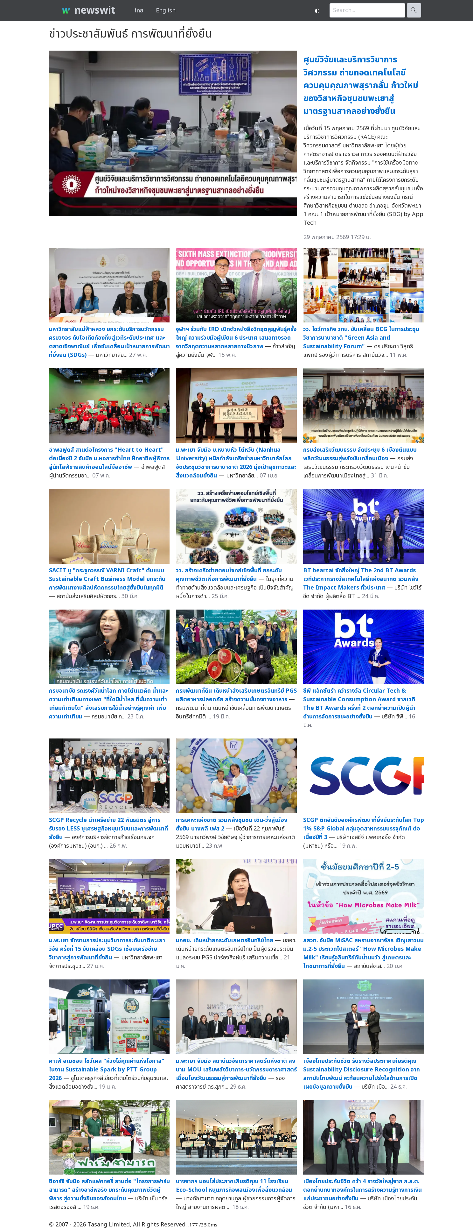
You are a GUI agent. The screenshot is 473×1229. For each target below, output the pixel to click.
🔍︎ (414, 10)
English (166, 10)
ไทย (139, 10)
